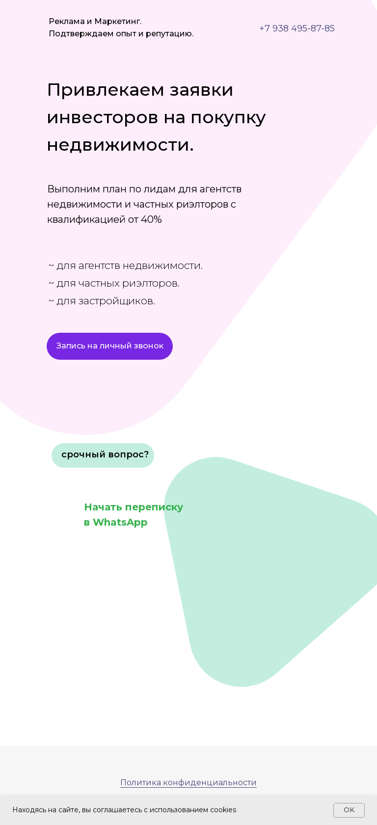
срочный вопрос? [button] (105, 454)
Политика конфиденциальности (188, 782)
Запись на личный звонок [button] (109, 345)
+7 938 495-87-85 (297, 28)
